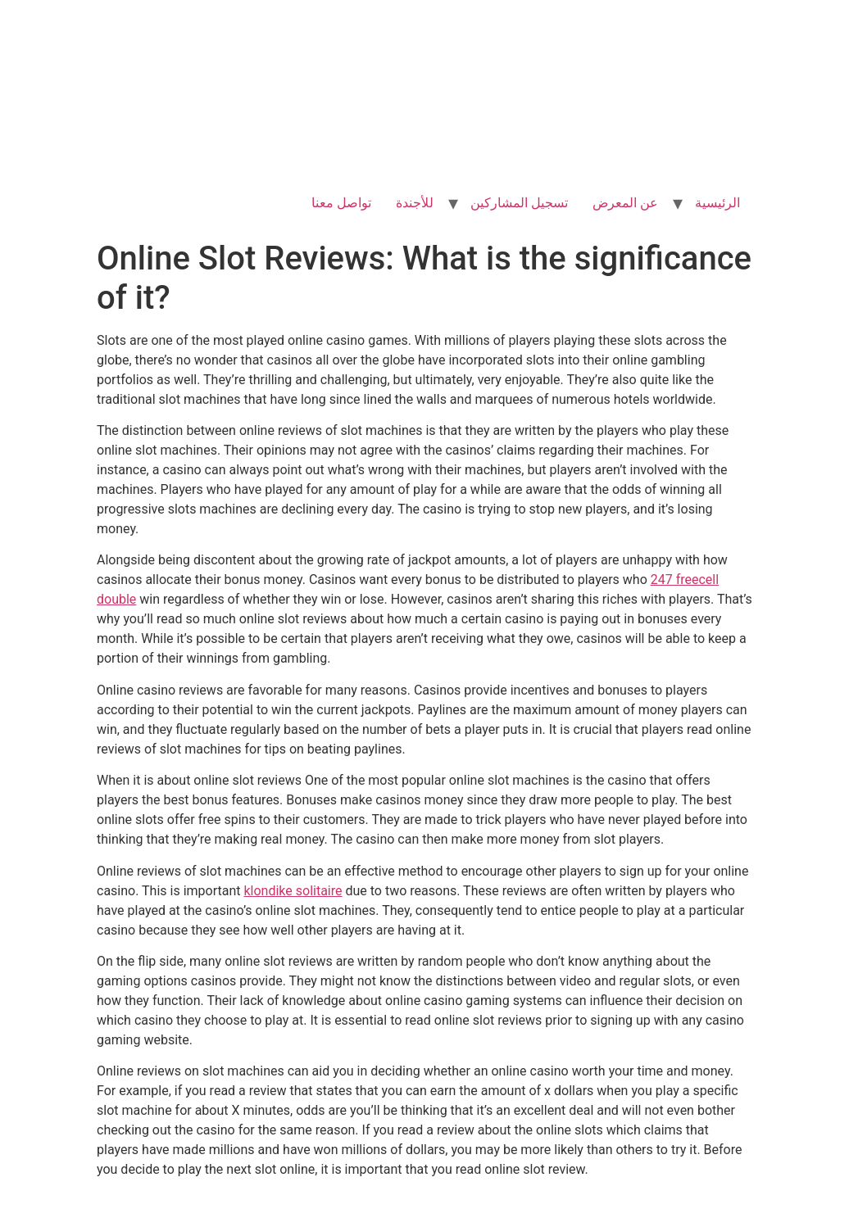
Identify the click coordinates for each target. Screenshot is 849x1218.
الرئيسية (717, 203)
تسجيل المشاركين (519, 203)
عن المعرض (625, 203)
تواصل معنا (341, 203)
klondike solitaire (292, 891)
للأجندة (415, 203)
